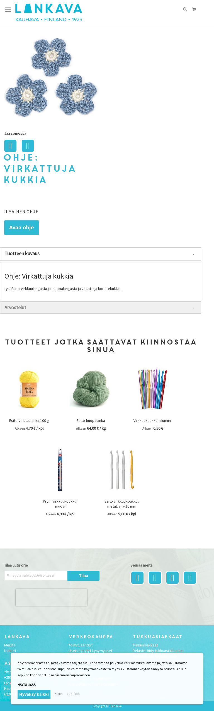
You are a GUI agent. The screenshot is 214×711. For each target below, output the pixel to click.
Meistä (9, 645)
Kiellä (59, 694)
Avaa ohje (21, 227)
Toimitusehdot (81, 645)
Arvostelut (15, 307)
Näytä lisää (27, 685)
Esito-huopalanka (91, 420)
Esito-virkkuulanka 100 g (29, 420)
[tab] (100, 254)
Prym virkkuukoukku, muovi (60, 504)
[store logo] (48, 12)
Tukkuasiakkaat (145, 645)
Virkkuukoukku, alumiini (152, 420)
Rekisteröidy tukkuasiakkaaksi (158, 650)
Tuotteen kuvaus (22, 253)
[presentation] (51, 597)
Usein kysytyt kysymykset (90, 650)
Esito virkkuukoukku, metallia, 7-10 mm (121, 504)
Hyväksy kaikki (34, 694)
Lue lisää (73, 694)
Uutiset (10, 650)
